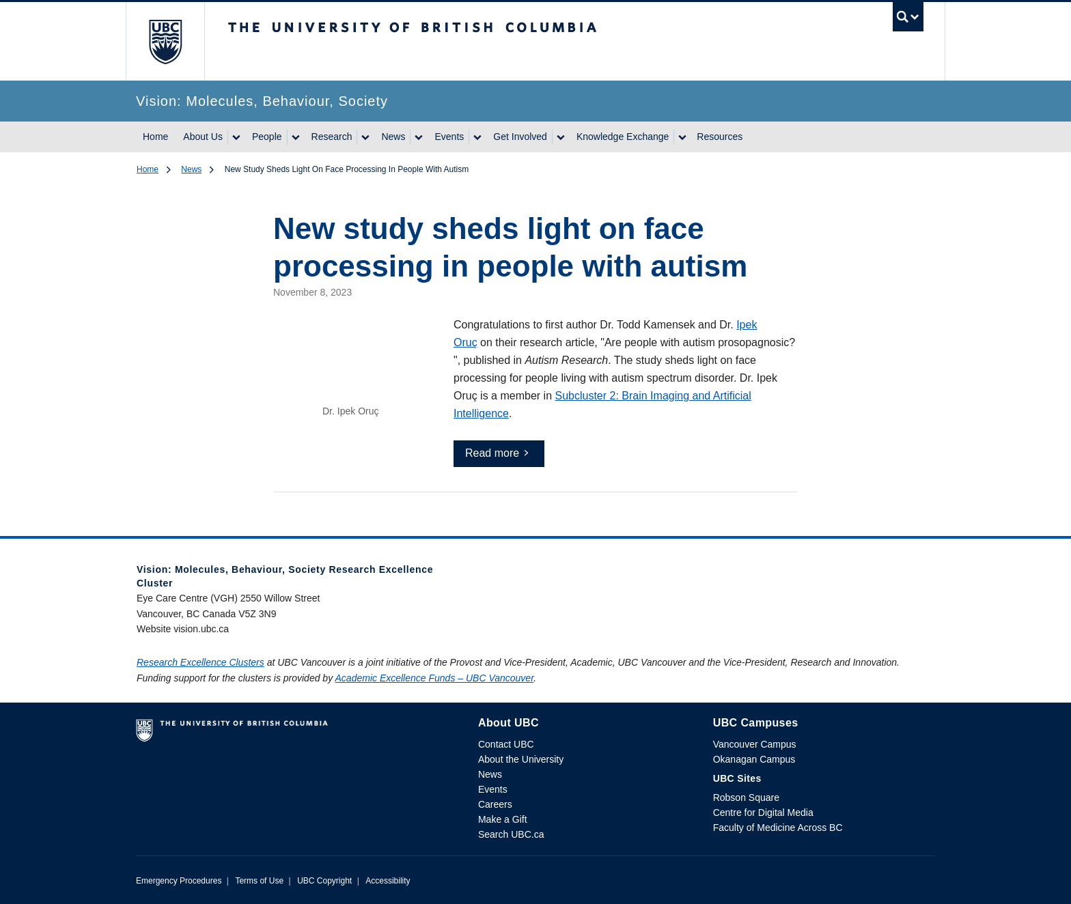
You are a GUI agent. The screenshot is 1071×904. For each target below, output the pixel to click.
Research (331, 136)
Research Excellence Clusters (200, 662)
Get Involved (520, 136)
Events (449, 136)
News (393, 136)
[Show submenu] (235, 137)
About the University (521, 759)
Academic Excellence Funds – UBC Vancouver (434, 678)
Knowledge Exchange (622, 136)
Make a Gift (502, 819)
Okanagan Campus (754, 759)
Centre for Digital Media (763, 812)
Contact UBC (506, 744)
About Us (203, 136)
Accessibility (387, 881)
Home (155, 136)
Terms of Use (259, 881)
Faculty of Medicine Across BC (778, 827)
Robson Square (746, 797)
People (267, 136)
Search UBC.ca (511, 834)
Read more (492, 453)
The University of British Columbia (165, 41)
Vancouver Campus (754, 744)
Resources (719, 136)
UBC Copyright (324, 881)
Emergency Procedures (178, 881)
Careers (495, 804)
